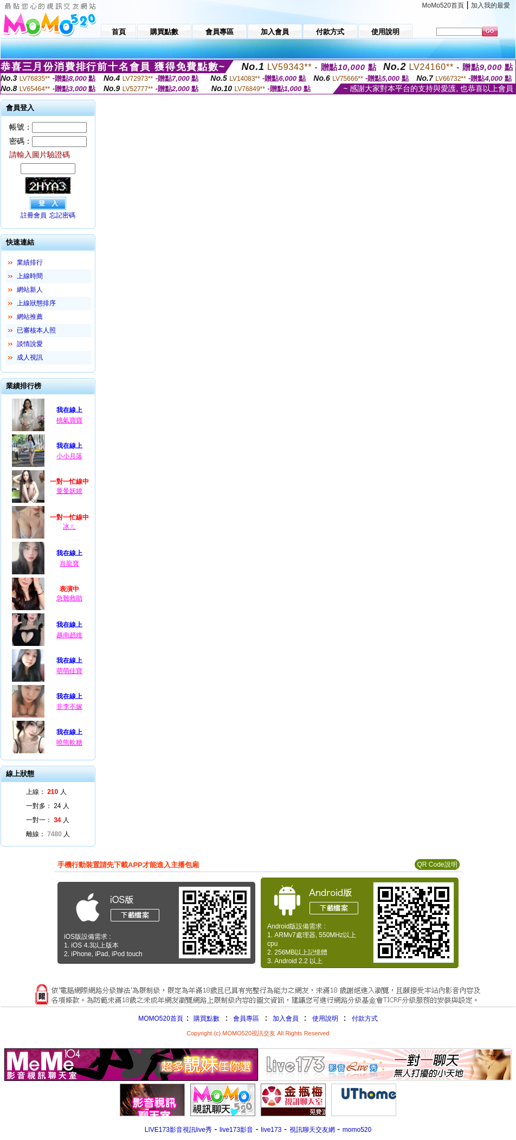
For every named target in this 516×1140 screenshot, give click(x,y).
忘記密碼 (62, 215)
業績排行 (30, 262)
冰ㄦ (69, 526)
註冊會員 (34, 215)
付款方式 (365, 1018)
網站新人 (30, 289)
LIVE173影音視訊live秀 (178, 1129)
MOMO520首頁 (160, 1018)
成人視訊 (30, 357)
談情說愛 (30, 344)
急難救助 (69, 598)
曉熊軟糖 (69, 742)
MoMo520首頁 (443, 5)
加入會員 (286, 1018)
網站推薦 (30, 317)
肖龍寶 (69, 563)
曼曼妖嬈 (69, 491)
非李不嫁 (69, 706)
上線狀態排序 (36, 303)
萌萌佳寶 (69, 671)
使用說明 (325, 1018)
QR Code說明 (437, 864)
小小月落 (69, 456)
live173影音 (236, 1129)
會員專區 (246, 1018)
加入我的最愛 (490, 5)
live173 (271, 1129)
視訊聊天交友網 (312, 1129)
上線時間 (30, 276)
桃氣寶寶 (69, 420)
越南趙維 (69, 635)
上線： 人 (46, 792)
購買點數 (206, 1018)
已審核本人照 (36, 330)
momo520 (357, 1129)
